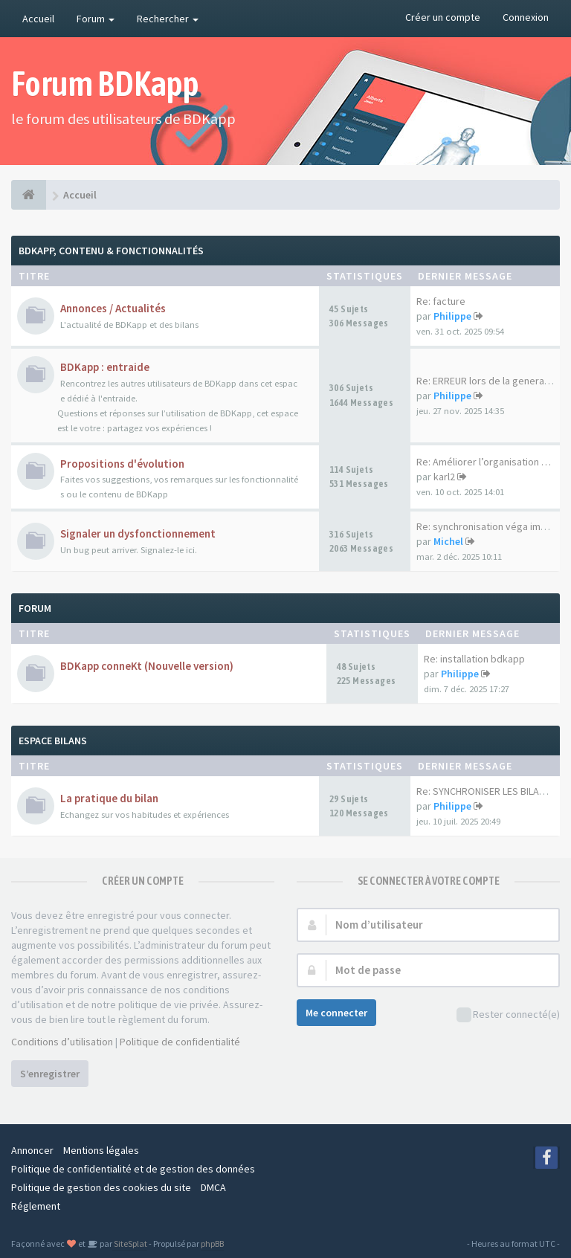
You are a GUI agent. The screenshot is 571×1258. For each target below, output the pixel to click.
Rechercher (168, 18)
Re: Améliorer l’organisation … (483, 461)
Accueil (38, 18)
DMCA (213, 1187)
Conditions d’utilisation (62, 1041)
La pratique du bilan (109, 798)
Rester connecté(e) (508, 1015)
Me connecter (336, 1012)
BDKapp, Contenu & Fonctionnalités (111, 250)
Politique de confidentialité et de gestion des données (133, 1168)
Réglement (35, 1206)
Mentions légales (101, 1150)
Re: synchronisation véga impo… (489, 526)
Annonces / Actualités (113, 308)
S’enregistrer (50, 1073)
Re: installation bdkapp (474, 658)
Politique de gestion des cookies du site (101, 1187)
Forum (95, 18)
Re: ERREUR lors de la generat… (487, 380)
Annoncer (32, 1150)
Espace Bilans (53, 740)
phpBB (212, 1243)
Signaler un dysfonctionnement (138, 533)
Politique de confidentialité (180, 1041)
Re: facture (440, 301)
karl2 (444, 476)
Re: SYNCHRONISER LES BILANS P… (491, 791)
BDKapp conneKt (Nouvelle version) (146, 666)
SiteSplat (129, 1243)
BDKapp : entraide (104, 367)
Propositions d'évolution (122, 464)
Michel (448, 541)
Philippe (452, 316)
